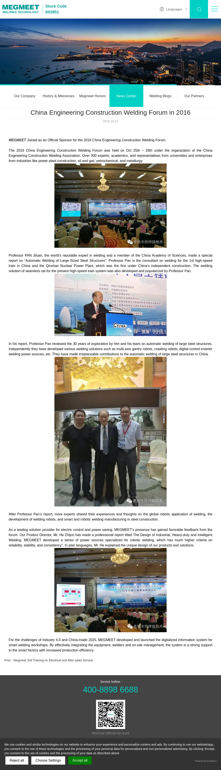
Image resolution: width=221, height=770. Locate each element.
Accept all (80, 760)
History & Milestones (58, 96)
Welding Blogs (160, 96)
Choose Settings (48, 760)
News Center (126, 96)
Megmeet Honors (92, 96)
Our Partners (194, 96)
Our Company (25, 96)
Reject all (17, 760)
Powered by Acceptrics (206, 761)
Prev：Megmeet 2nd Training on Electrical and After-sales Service (48, 660)
